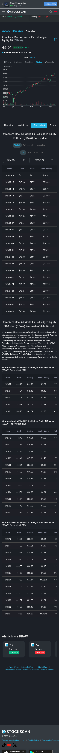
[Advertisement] (29, 115)
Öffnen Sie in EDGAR (31, 670)
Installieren (50, 4)
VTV (11, 645)
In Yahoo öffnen (13, 667)
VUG (37, 645)
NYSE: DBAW (18, 31)
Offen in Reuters (47, 670)
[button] (3, 11)
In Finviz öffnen (42, 667)
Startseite (6, 31)
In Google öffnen (27, 667)
